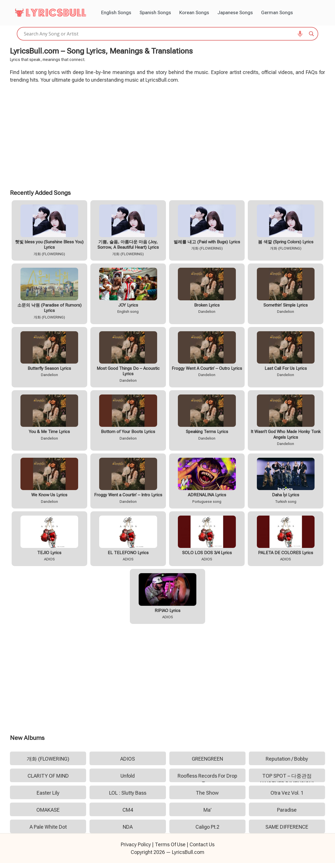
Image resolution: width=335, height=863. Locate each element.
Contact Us (202, 844)
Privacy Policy (136, 844)
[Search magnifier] (311, 34)
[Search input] (165, 34)
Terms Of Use (170, 844)
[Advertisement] (168, 135)
